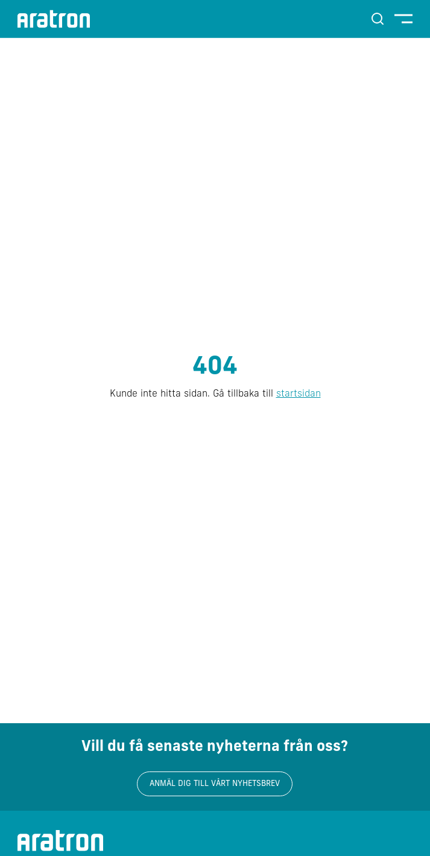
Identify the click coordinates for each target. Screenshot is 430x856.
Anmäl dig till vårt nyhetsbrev (215, 784)
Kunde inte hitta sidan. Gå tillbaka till (215, 394)
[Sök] (377, 18)
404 (215, 368)
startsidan (298, 394)
